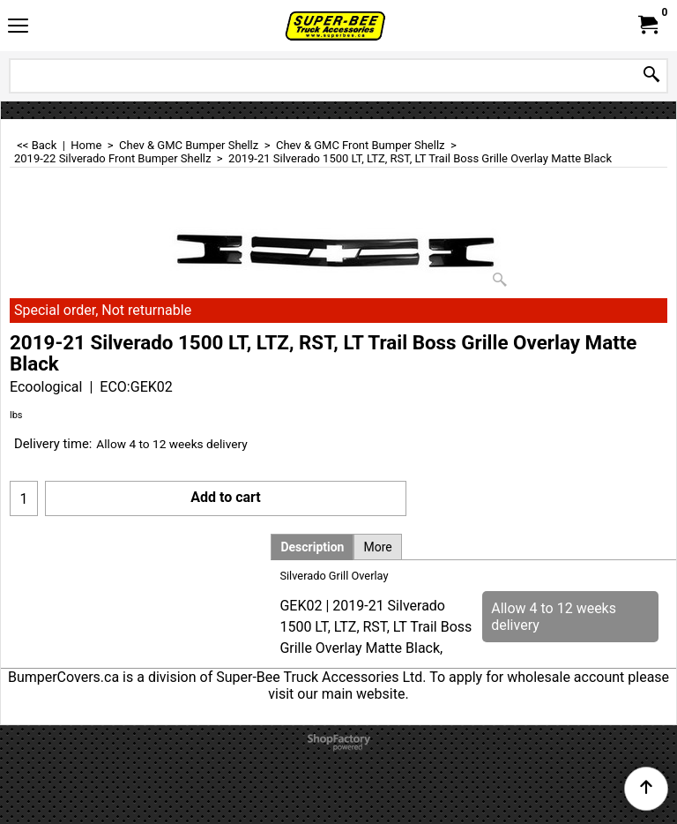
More (377, 547)
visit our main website (336, 693)
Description (312, 547)
